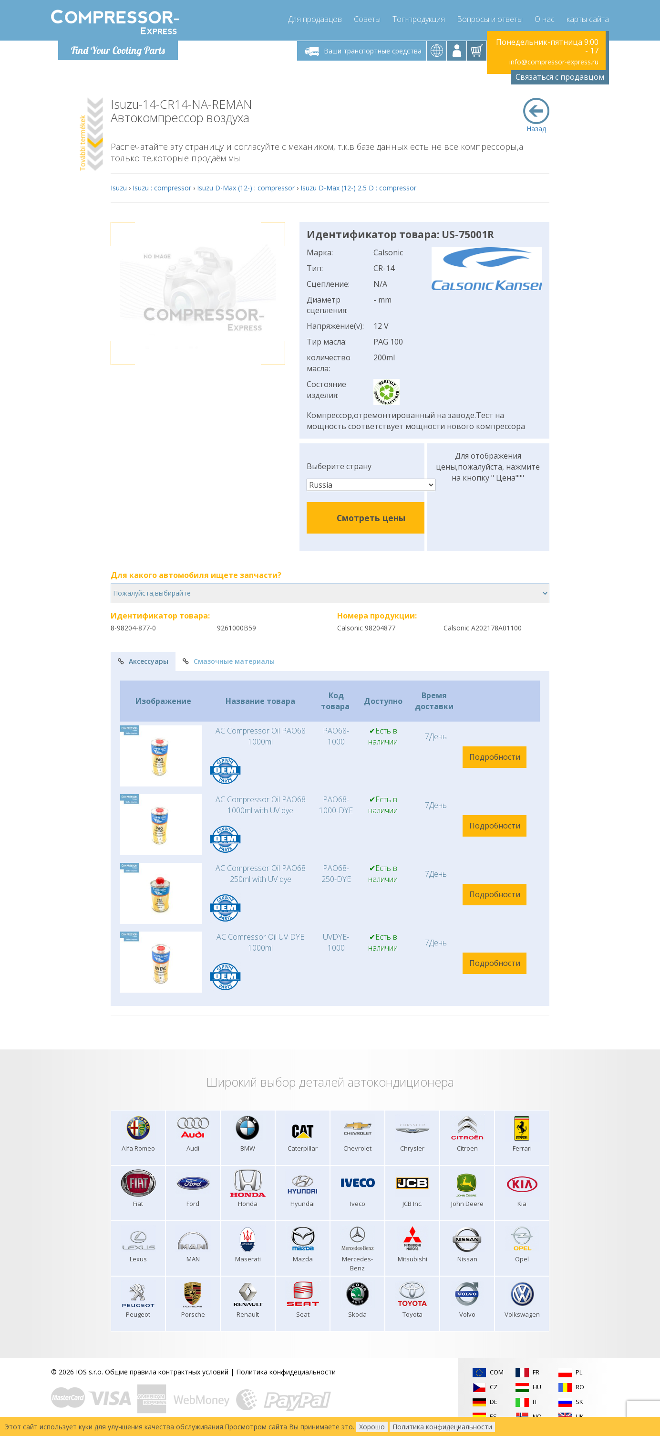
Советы (367, 19)
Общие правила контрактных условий (166, 1371)
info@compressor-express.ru (553, 61)
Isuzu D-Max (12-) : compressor (246, 187)
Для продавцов (315, 19)
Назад (536, 115)
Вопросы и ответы (490, 19)
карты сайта (588, 19)
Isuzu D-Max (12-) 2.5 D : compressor (358, 187)
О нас (545, 19)
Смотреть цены (371, 518)
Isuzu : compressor (162, 187)
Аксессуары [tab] (143, 661)
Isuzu (119, 187)
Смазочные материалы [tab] (229, 661)
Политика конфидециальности (286, 1371)
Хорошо (372, 1426)
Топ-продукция (418, 19)
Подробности (494, 757)
